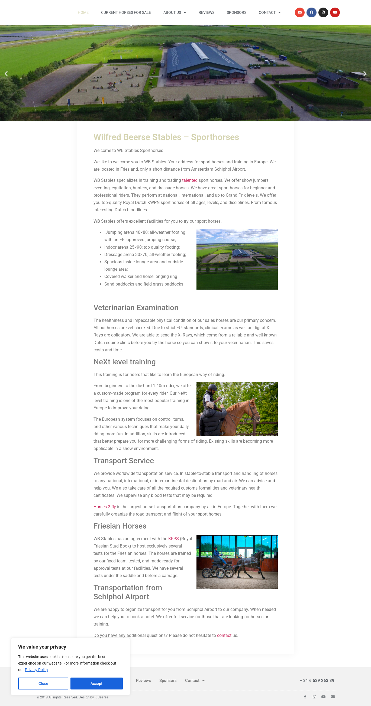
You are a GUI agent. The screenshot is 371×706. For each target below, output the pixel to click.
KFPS (173, 538)
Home (83, 12)
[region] (70, 666)
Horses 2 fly (104, 506)
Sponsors (236, 12)
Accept (97, 683)
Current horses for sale (126, 12)
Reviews (206, 12)
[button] (6, 73)
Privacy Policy (36, 670)
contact (224, 635)
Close (43, 683)
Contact (270, 12)
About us (174, 12)
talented (190, 180)
